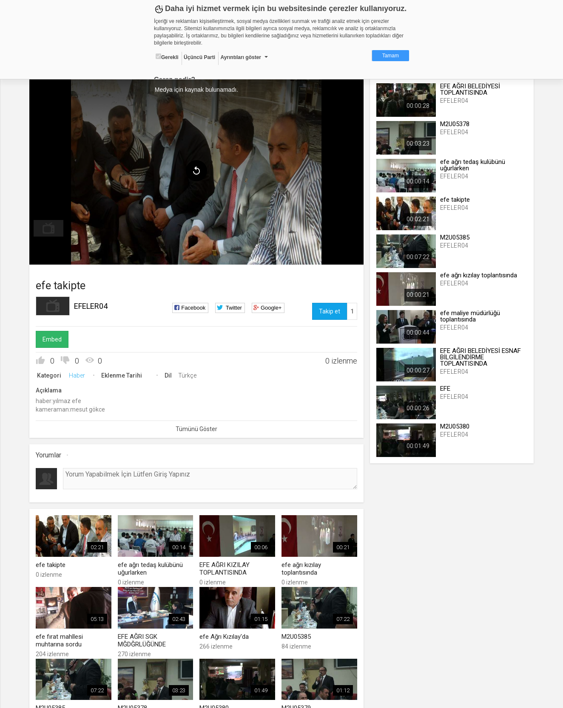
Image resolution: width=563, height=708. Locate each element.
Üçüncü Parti (199, 57)
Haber (77, 375)
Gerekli (167, 57)
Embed (52, 339)
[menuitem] (49, 228)
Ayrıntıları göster (240, 57)
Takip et (329, 311)
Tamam (390, 56)
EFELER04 (91, 306)
